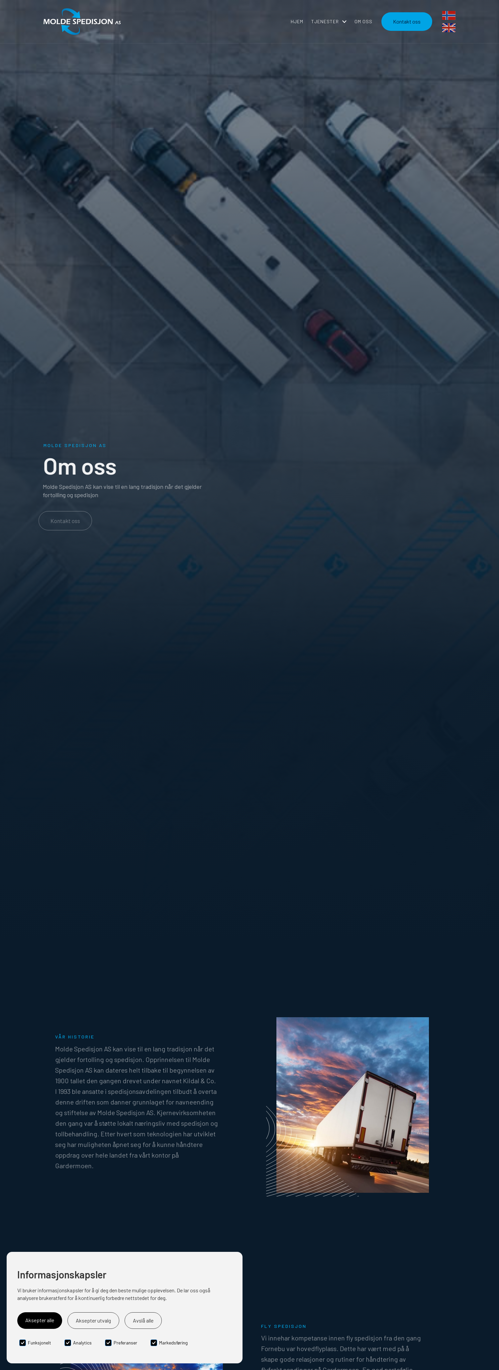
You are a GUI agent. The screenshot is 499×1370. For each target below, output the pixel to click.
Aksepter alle (39, 1320)
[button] (328, 21)
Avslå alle (143, 1320)
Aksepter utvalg (93, 1320)
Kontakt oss (64, 520)
